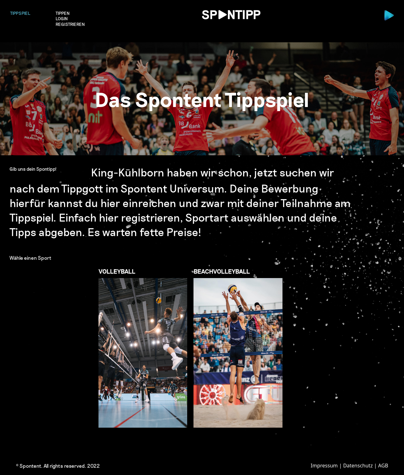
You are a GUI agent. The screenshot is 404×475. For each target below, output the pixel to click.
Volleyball (142, 347)
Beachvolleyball (237, 347)
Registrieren (70, 24)
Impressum (324, 465)
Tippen (63, 13)
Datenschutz (358, 465)
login (62, 18)
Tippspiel (20, 13)
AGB (383, 465)
